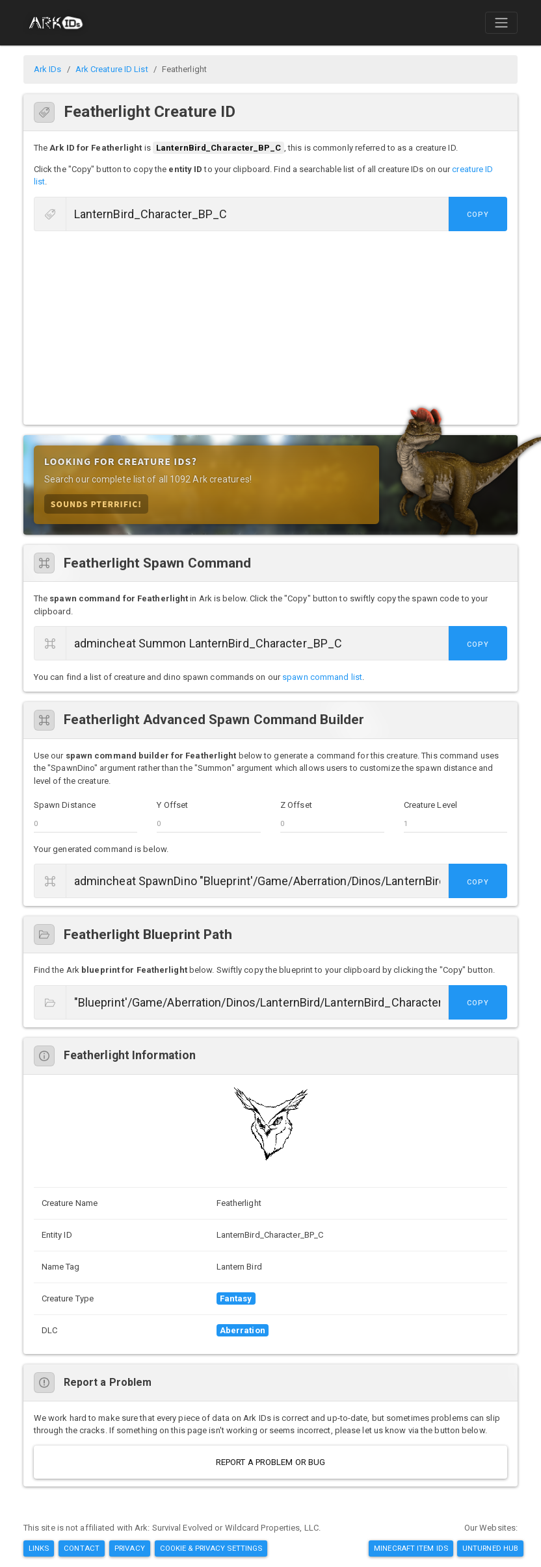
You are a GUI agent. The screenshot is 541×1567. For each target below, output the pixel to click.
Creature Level (430, 805)
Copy (478, 214)
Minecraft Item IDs (411, 1548)
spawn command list (322, 677)
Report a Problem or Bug (270, 1462)
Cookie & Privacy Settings (211, 1548)
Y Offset (172, 805)
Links (39, 1548)
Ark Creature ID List (111, 69)
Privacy (129, 1548)
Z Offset (296, 805)
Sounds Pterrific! (96, 503)
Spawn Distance (65, 805)
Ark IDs (48, 69)
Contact (81, 1548)
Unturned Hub (490, 1548)
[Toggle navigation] (501, 23)
